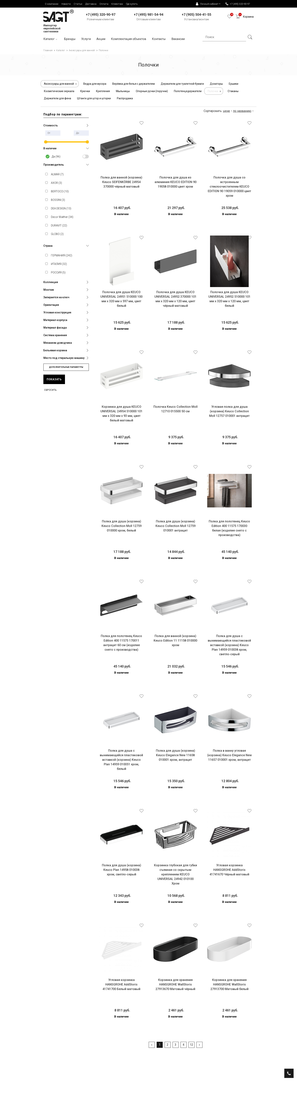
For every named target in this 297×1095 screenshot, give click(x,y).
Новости (66, 3)
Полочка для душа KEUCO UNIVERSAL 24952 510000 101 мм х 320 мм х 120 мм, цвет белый (229, 299)
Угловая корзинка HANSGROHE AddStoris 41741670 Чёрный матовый (229, 869)
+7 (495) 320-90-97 (238, 4)
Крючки (85, 91)
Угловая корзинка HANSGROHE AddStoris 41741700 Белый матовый (121, 984)
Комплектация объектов (128, 39)
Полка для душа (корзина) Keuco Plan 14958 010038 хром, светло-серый (121, 869)
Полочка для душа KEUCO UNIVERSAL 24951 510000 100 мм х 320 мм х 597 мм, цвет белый (121, 299)
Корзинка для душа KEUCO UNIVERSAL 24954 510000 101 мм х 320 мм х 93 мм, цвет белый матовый (121, 413)
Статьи (78, 3)
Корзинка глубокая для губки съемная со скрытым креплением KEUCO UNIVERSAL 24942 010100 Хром (175, 874)
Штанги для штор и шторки (94, 98)
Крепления (103, 91)
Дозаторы (216, 83)
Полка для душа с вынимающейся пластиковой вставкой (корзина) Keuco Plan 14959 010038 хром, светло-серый (229, 645)
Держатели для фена (57, 98)
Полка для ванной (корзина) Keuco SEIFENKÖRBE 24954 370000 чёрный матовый (121, 182)
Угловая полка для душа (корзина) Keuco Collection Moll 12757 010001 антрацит (229, 411)
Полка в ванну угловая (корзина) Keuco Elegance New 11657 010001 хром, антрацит (229, 755)
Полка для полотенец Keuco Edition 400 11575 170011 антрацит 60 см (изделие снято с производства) (121, 642)
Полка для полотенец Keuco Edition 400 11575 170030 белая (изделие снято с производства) (229, 528)
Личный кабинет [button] (207, 4)
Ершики (233, 83)
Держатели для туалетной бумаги (182, 83)
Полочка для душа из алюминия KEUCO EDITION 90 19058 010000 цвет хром (175, 182)
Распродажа (125, 98)
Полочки (213, 91)
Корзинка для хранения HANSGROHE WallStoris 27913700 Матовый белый (229, 984)
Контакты (159, 39)
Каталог (50, 39)
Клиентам (117, 3)
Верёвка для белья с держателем (133, 83)
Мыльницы (123, 91)
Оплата (103, 3)
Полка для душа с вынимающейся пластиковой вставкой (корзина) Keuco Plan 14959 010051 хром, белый (121, 760)
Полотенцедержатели (188, 91)
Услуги (86, 39)
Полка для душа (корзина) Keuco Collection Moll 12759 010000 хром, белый (121, 526)
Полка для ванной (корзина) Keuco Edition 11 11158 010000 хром (175, 640)
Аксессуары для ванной (59, 83)
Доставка (90, 3)
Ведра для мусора (94, 83)
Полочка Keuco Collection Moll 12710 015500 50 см (175, 409)
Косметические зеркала (59, 91)
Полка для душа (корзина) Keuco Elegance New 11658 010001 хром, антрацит (175, 755)
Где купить (132, 3)
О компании (51, 3)
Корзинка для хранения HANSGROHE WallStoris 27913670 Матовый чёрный (175, 984)
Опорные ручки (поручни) (152, 91)
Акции (100, 39)
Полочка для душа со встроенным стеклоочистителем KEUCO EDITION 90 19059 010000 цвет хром (229, 186)
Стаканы (233, 91)
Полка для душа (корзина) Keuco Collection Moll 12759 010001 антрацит (175, 526)
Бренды (70, 39)
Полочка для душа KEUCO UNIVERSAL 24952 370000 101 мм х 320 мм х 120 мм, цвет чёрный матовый (175, 299)
